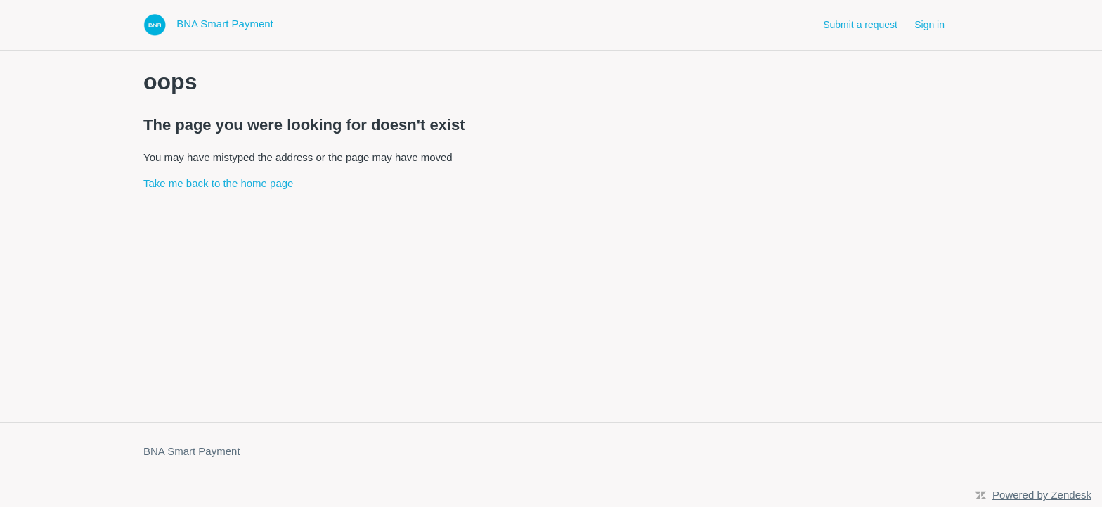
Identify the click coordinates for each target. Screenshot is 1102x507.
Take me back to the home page (218, 183)
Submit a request (860, 24)
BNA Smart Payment (191, 451)
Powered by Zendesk (1041, 495)
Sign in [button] (929, 24)
